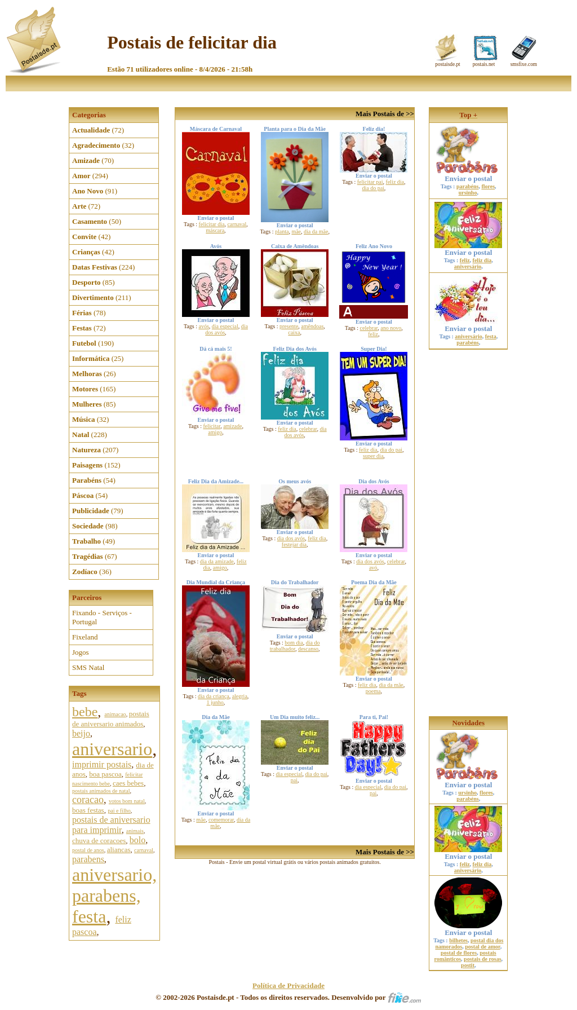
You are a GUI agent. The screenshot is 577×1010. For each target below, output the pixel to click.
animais (135, 831)
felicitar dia (212, 224)
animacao (115, 714)
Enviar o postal (468, 175)
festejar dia (294, 544)
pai (294, 780)
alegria (239, 696)
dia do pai (373, 188)
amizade (232, 426)
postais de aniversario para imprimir (111, 825)
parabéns (467, 186)
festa (490, 336)
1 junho (215, 702)
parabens (88, 859)
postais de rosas (482, 959)
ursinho (468, 192)
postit (467, 965)
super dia (373, 456)
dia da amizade (217, 561)
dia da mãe (316, 231)
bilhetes (458, 940)
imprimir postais (101, 764)
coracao (88, 799)
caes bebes (128, 783)
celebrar (369, 328)
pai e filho (119, 811)
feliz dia (395, 182)
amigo (215, 432)
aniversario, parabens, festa (114, 896)
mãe (296, 231)
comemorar (221, 820)
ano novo (390, 328)
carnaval (143, 850)
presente (288, 326)
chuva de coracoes (99, 840)
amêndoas (312, 326)
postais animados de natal (101, 791)
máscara (215, 230)
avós (203, 326)
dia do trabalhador (295, 645)
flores (488, 186)
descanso (308, 649)
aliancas (119, 849)
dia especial (225, 326)
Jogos (80, 652)
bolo (137, 840)
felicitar (211, 426)
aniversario (112, 749)
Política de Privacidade (288, 985)
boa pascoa (105, 774)
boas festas (88, 810)
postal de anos (88, 850)
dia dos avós (291, 538)
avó (373, 567)
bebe (84, 711)
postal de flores (459, 953)
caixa (294, 332)
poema (373, 691)
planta (281, 231)
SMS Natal (88, 667)
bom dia (294, 642)
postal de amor (482, 946)
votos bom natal (127, 801)
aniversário (467, 266)
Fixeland (85, 637)
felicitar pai (370, 182)
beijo (81, 733)
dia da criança (213, 696)
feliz (373, 334)
